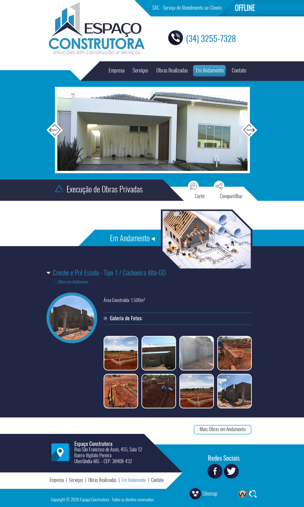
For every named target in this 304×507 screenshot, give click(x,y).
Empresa (116, 71)
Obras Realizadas (172, 71)
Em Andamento (210, 71)
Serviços (140, 71)
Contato (239, 71)
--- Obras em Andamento (70, 282)
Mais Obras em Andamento (223, 429)
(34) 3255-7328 (211, 39)
